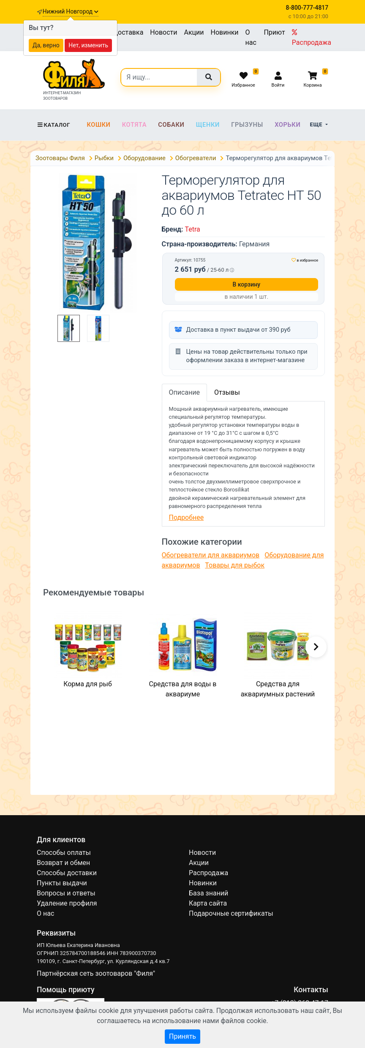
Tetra (192, 229)
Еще (317, 124)
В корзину (246, 284)
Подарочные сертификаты (231, 913)
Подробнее (186, 517)
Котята (134, 124)
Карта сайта (208, 903)
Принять (182, 1036)
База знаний (208, 893)
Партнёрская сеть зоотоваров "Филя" (96, 973)
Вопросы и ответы (66, 893)
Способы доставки (67, 873)
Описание (184, 392)
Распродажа (311, 37)
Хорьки (287, 124)
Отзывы (227, 392)
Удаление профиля (67, 903)
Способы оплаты (64, 853)
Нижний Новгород (70, 11)
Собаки (171, 124)
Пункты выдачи (62, 883)
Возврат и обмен (63, 863)
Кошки (98, 124)
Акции (194, 32)
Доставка (128, 32)
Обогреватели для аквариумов (211, 555)
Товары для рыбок (234, 565)
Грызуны (247, 124)
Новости (163, 32)
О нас (250, 37)
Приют (274, 32)
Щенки (208, 124)
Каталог (53, 125)
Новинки (225, 32)
